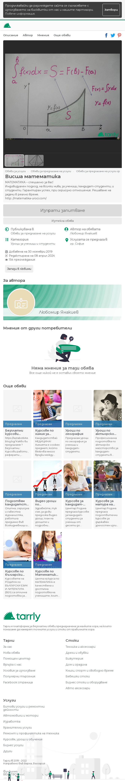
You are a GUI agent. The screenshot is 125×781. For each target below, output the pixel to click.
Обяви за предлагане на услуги (33, 233)
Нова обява (11, 652)
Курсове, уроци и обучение (22, 739)
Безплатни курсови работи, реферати (14, 432)
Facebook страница (18, 682)
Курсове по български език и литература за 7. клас (15, 573)
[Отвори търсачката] (107, 25)
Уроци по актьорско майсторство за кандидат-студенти (107, 432)
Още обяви (62, 35)
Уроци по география (74, 432)
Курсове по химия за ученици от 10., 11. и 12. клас (47, 432)
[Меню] (117, 25)
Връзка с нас (12, 664)
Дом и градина (76, 664)
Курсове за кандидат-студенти (74, 502)
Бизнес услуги (13, 745)
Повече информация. (20, 13)
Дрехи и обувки (77, 652)
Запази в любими (19, 269)
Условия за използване (19, 670)
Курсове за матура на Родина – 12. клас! (104, 502)
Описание (10, 35)
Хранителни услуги (17, 727)
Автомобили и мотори (20, 715)
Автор (28, 35)
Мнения (43, 35)
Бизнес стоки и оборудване (86, 682)
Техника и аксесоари (80, 646)
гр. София (77, 243)
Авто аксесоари (78, 688)
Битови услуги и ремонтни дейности (24, 708)
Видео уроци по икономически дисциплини (47, 502)
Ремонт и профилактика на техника (31, 733)
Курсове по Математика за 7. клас (46, 573)
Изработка (11, 721)
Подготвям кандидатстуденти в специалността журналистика (17, 502)
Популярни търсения (19, 676)
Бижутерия (74, 658)
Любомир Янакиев (83, 233)
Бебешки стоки (78, 676)
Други (7, 751)
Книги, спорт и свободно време (90, 670)
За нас (7, 646)
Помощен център (16, 658)
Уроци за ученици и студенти (33, 243)
